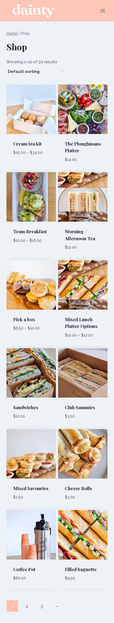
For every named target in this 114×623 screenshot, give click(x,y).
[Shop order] (36, 72)
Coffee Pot (24, 569)
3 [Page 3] (42, 606)
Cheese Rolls (78, 488)
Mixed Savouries (30, 488)
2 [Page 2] (27, 606)
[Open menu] (103, 10)
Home (11, 33)
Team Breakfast (30, 231)
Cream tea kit (27, 144)
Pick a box (24, 319)
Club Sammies (80, 407)
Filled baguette (81, 569)
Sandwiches (25, 407)
